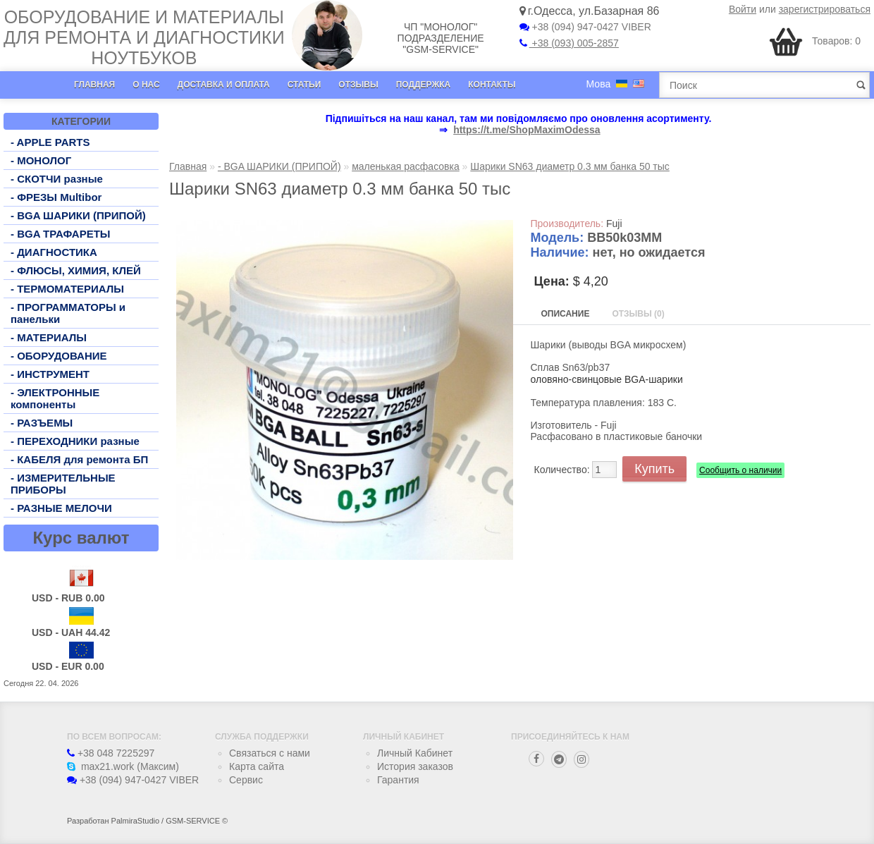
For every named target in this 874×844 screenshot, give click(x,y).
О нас (146, 85)
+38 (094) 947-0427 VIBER (585, 26)
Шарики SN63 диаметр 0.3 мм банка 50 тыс (570, 166)
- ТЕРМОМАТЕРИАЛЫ (67, 289)
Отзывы (358, 85)
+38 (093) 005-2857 (569, 43)
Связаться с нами (269, 753)
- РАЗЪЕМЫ (42, 423)
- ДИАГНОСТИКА (54, 252)
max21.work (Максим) (123, 766)
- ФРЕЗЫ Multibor (56, 197)
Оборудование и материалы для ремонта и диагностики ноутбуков (144, 37)
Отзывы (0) (638, 314)
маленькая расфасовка (406, 166)
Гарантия (398, 779)
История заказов (415, 766)
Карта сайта (256, 766)
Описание (565, 314)
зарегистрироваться (824, 9)
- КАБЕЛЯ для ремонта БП (79, 459)
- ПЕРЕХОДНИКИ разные (75, 441)
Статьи (304, 85)
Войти (742, 9)
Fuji (614, 223)
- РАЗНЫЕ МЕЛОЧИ (61, 508)
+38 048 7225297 (110, 753)
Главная (94, 85)
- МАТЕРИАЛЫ (49, 337)
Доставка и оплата (224, 85)
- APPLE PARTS (50, 142)
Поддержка (423, 85)
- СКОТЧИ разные (57, 179)
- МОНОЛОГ (41, 160)
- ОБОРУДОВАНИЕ (59, 356)
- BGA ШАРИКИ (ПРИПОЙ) (78, 215)
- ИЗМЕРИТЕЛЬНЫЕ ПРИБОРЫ (63, 484)
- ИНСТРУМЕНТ (50, 374)
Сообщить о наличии (740, 470)
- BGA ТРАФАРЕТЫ (61, 234)
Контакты (491, 85)
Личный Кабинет (415, 753)
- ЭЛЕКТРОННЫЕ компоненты (55, 398)
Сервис (246, 779)
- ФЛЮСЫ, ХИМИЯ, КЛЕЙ (76, 270)
